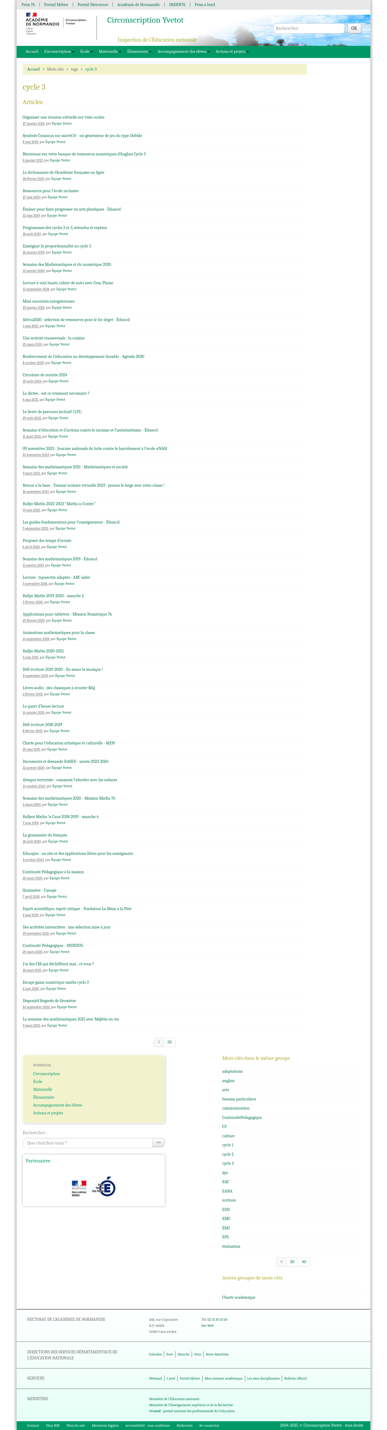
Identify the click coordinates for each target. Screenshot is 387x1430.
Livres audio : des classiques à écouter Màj (59, 687)
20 (292, 1261)
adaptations (232, 1071)
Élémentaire (139, 51)
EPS (225, 1237)
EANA (227, 1191)
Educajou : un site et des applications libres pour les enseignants (78, 853)
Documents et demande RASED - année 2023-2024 (66, 761)
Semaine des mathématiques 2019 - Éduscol (60, 559)
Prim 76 (28, 4)
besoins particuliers (239, 1099)
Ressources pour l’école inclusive (51, 190)
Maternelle (110, 51)
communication (235, 1108)
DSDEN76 (177, 4)
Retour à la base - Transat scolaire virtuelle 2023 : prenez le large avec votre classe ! (93, 485)
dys (225, 1172)
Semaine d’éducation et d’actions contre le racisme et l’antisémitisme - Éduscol (90, 430)
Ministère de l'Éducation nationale (174, 1399)
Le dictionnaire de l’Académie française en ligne (63, 172)
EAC (225, 1181)
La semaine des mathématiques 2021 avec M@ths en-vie (71, 1019)
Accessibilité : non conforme (147, 1425)
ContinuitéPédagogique (242, 1117)
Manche (184, 1354)
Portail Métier (56, 4)
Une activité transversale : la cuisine (54, 338)
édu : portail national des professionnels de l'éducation (192, 1411)
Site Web (207, 1325)
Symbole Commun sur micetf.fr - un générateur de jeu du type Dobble (82, 135)
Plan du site (76, 1425)
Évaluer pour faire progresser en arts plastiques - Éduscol (72, 209)
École (86, 51)
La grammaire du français (45, 835)
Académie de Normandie (138, 4)
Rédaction (185, 1425)
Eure (169, 1354)
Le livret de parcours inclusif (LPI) (52, 411)
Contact (33, 1425)
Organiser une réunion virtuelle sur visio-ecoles (63, 117)
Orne (197, 1354)
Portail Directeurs (93, 4)
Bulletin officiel (295, 1378)
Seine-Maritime (217, 1354)
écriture (229, 1200)
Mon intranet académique (224, 1378)
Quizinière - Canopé (40, 890)
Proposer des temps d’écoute (47, 540)
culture (228, 1136)
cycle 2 (228, 1154)
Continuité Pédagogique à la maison (53, 871)
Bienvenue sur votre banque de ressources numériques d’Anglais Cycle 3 (84, 154)
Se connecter (209, 1425)
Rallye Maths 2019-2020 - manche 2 (53, 595)
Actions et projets (232, 51)
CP (224, 1126)
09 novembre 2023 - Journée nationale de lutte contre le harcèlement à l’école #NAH (95, 448)
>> (158, 1142)
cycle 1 (227, 1145)
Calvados (155, 1354)
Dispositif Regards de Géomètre (49, 1000)
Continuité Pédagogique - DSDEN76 (53, 945)
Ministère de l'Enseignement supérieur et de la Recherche (191, 1405)
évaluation (231, 1246)
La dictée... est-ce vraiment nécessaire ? (56, 393)
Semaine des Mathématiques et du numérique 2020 (67, 264)
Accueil (32, 51)
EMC (226, 1218)
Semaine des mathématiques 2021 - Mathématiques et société (75, 467)
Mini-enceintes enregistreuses (49, 301)
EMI (226, 1228)
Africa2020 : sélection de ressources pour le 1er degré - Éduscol (76, 319)
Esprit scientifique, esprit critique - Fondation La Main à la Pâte (77, 908)
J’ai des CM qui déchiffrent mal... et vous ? (58, 964)
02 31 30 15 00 (217, 1319)
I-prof (171, 1378)
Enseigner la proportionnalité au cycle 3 (57, 246)
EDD (226, 1209)
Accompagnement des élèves (184, 51)
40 (304, 1261)
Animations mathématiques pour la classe (59, 632)
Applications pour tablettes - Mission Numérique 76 (67, 614)
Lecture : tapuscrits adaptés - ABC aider (56, 577)
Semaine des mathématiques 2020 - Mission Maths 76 (69, 798)
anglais (228, 1080)
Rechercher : (35, 1132)
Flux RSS (53, 1425)
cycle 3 (228, 1163)
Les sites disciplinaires (263, 1378)
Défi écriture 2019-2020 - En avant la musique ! (63, 669)
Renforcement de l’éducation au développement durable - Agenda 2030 (83, 356)
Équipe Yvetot (62, 123)
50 (169, 1042)
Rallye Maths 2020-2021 (43, 651)
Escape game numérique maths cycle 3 (56, 982)
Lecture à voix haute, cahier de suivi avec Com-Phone (68, 282)
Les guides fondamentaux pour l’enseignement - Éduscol (71, 522)
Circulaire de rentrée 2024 (45, 374)
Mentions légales (105, 1425)
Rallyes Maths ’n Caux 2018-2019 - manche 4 (61, 816)
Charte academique (238, 1297)
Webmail (155, 1378)
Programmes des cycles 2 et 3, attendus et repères (65, 227)
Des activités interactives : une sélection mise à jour (67, 927)
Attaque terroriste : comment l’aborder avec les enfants (70, 779)
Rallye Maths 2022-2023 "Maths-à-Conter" (59, 503)
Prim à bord (205, 4)
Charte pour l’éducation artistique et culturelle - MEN (69, 743)
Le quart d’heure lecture (43, 706)
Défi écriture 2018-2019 (42, 724)
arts (225, 1089)
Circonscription (59, 51)
